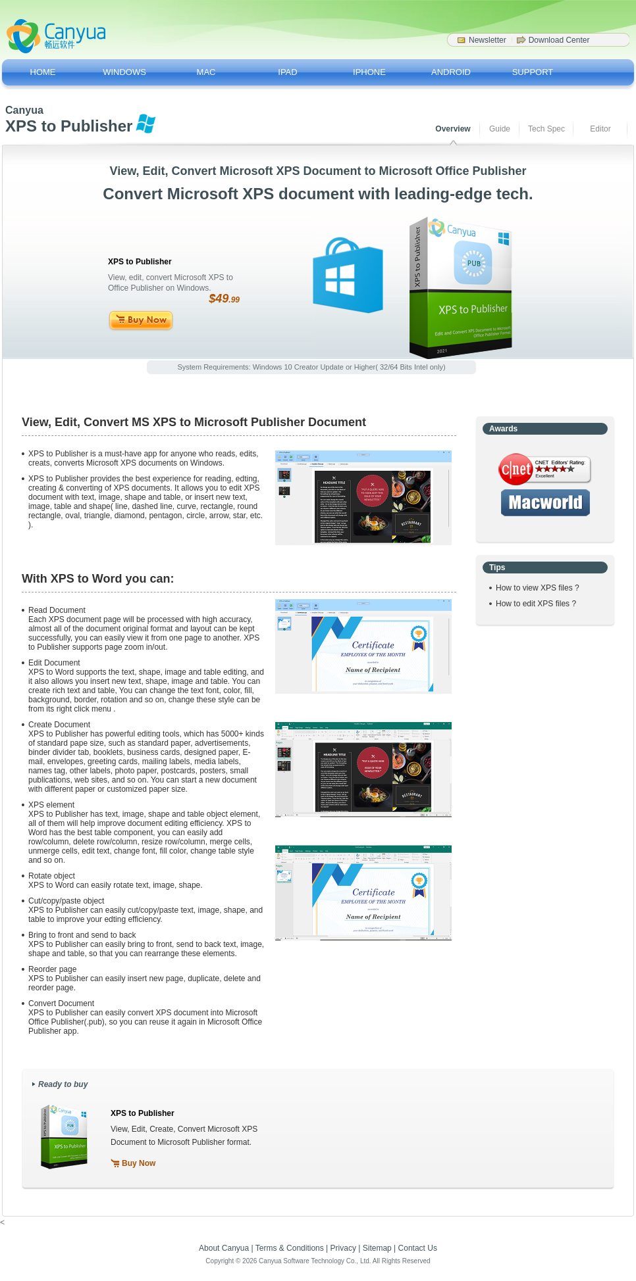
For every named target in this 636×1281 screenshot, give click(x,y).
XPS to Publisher (142, 1113)
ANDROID (451, 72)
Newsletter (487, 40)
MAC (206, 72)
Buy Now (138, 1163)
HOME (43, 72)
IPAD (287, 72)
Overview (452, 128)
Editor (600, 128)
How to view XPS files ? (537, 587)
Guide (499, 128)
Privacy (343, 1248)
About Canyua (224, 1248)
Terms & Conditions (289, 1248)
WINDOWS (124, 72)
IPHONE (369, 72)
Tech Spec (546, 128)
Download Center (559, 40)
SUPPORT (533, 72)
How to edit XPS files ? (536, 603)
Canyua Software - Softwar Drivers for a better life (56, 36)
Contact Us (417, 1248)
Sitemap (377, 1248)
